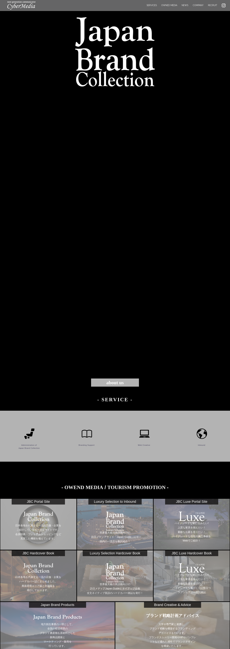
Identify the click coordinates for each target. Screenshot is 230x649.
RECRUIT (212, 8)
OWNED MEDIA (169, 8)
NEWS (185, 8)
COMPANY (198, 8)
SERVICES (152, 8)
